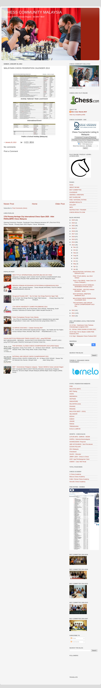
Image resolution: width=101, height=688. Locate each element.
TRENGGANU (73, 426)
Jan (74, 269)
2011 (73, 313)
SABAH (71, 419)
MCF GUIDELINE (75, 197)
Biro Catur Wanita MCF (79, 112)
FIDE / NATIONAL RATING (77, 200)
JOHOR (71, 421)
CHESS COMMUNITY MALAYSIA (33, 12)
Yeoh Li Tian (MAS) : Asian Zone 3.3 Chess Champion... (84, 281)
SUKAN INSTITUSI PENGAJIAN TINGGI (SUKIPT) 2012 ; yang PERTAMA (27, 338)
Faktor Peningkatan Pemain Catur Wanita (25, 317)
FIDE (71, 386)
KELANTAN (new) (75, 404)
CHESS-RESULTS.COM (77, 212)
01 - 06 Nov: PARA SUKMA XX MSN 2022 (82, 329)
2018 (73, 231)
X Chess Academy (75, 474)
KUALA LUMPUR (74, 429)
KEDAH (71, 416)
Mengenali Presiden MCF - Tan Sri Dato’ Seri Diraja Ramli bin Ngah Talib (35, 296)
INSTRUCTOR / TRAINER (77, 210)
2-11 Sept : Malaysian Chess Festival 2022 (82, 336)
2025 (73, 220)
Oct (74, 250)
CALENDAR (73, 192)
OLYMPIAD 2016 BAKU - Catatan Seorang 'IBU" (27, 328)
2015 (73, 239)
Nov (74, 247)
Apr (74, 266)
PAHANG (72, 406)
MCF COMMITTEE (75, 190)
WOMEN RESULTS (75, 202)
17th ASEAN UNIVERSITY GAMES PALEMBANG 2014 (29, 306)
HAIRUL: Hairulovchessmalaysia (79, 439)
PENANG (72, 409)
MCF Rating (73, 391)
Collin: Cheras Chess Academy (79, 479)
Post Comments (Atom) (19, 208)
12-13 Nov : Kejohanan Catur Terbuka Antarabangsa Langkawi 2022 (81, 326)
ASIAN (71, 394)
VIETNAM (72, 399)
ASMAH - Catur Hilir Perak (77, 461)
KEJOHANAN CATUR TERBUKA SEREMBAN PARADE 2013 (83, 285)
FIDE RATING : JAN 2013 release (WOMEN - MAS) (83, 290)
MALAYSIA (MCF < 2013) (77, 411)
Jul (74, 258)
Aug (74, 255)
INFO (71, 207)
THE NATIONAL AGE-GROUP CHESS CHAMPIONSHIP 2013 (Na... (83, 304)
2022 (73, 225)
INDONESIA (73, 396)
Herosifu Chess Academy (77, 481)
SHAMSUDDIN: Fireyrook (77, 441)
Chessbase (73, 451)
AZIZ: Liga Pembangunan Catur (79, 459)
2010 (73, 316)
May (74, 264)
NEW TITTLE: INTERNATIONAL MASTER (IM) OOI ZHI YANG (32, 275)
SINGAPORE (73, 401)
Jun (74, 261)
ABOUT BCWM (74, 187)
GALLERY (72, 205)
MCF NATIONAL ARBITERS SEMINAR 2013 (82, 294)
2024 (73, 223)
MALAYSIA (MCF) (75, 389)
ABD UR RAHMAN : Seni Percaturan (81, 444)
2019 (73, 228)
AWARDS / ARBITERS (76, 195)
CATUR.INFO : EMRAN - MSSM (79, 436)
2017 (73, 234)
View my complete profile (77, 114)
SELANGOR (73, 414)
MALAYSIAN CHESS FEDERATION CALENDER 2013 (84, 299)
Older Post (60, 204)
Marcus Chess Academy (77, 476)
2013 (73, 245)
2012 (73, 310)
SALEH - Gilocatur (75, 454)
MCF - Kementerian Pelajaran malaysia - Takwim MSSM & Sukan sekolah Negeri (37, 367)
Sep (74, 253)
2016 (73, 236)
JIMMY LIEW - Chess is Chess (79, 456)
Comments (75, 642)
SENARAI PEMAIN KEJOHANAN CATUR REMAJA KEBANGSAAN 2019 (35, 285)
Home (34, 204)
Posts (73, 638)
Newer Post (9, 204)
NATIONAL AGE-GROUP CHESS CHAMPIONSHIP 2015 (30, 356)
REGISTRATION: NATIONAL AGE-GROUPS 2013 (84, 272)
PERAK (71, 424)
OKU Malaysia (73, 449)
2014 (73, 242)
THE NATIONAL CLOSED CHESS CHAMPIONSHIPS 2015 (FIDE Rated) (35, 346)
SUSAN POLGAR (75, 446)
